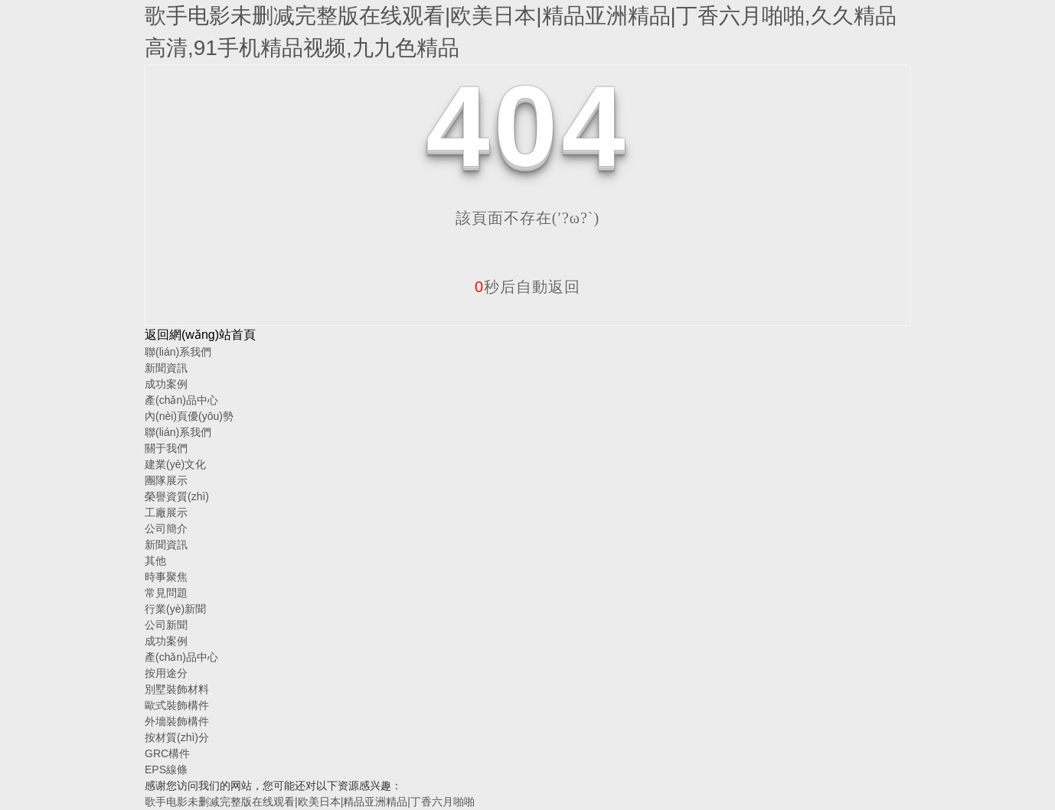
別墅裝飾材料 (177, 689)
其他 (155, 561)
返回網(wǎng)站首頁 (200, 334)
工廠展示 (166, 512)
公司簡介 (166, 528)
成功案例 (166, 384)
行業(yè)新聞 (175, 609)
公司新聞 (166, 625)
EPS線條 (166, 769)
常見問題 (166, 593)
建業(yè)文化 (175, 464)
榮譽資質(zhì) (177, 496)
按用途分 (166, 673)
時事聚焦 (166, 577)
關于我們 (166, 448)
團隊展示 (166, 480)
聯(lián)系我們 (178, 352)
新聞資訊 (166, 368)
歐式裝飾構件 (177, 705)
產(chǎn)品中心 (181, 400)
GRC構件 (167, 753)
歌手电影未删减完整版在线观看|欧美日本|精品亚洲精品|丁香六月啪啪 (310, 801)
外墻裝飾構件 (177, 721)
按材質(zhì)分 (177, 737)
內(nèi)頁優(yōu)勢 (189, 416)
